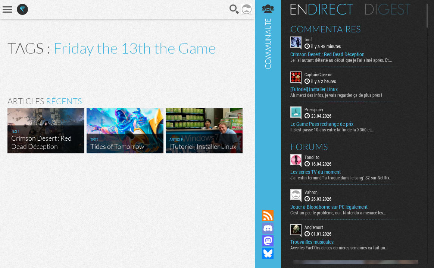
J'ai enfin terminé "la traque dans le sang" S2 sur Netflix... (341, 178)
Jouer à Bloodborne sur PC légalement (329, 207)
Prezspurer (314, 109)
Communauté (268, 98)
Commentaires (325, 29)
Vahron (311, 192)
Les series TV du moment (315, 172)
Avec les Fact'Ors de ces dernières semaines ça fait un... (339, 248)
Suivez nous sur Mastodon (268, 240)
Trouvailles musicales (312, 242)
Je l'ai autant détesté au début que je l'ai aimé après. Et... (341, 60)
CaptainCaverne (318, 74)
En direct (321, 9)
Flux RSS (268, 215)
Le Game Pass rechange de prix (321, 124)
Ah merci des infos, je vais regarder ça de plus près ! (336, 95)
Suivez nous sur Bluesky (268, 253)
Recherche (234, 9)
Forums (309, 146)
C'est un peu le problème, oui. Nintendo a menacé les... (338, 213)
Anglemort (314, 227)
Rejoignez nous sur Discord (268, 228)
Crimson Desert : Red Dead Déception (327, 54)
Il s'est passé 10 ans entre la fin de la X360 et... (332, 130)
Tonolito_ (313, 157)
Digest (388, 9)
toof (308, 39)
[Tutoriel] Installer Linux (314, 89)
